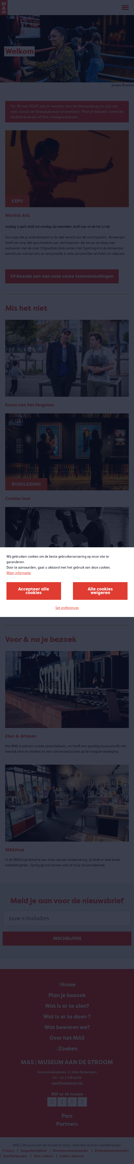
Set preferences (67, 608)
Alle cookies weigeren (100, 591)
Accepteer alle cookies (33, 591)
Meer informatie (18, 573)
